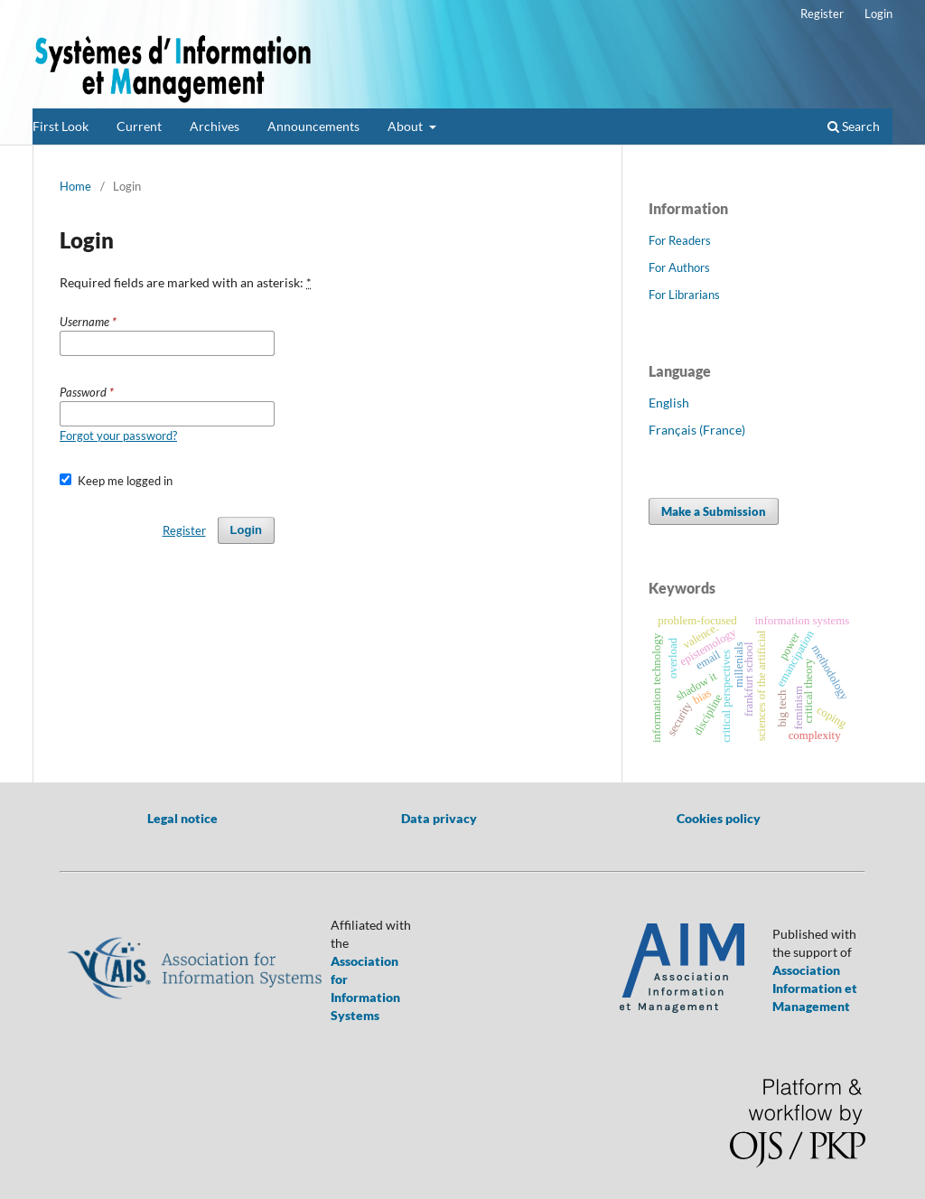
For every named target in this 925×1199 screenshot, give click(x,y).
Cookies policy (719, 818)
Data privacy (439, 818)
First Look (61, 126)
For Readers (680, 240)
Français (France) (697, 429)
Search (853, 126)
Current (139, 126)
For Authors (679, 267)
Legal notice (182, 818)
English (669, 402)
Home (75, 186)
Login (878, 13)
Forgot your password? (118, 435)
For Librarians (684, 294)
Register (822, 13)
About (406, 126)
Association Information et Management (814, 988)
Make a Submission (713, 511)
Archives (214, 126)
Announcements (313, 126)
